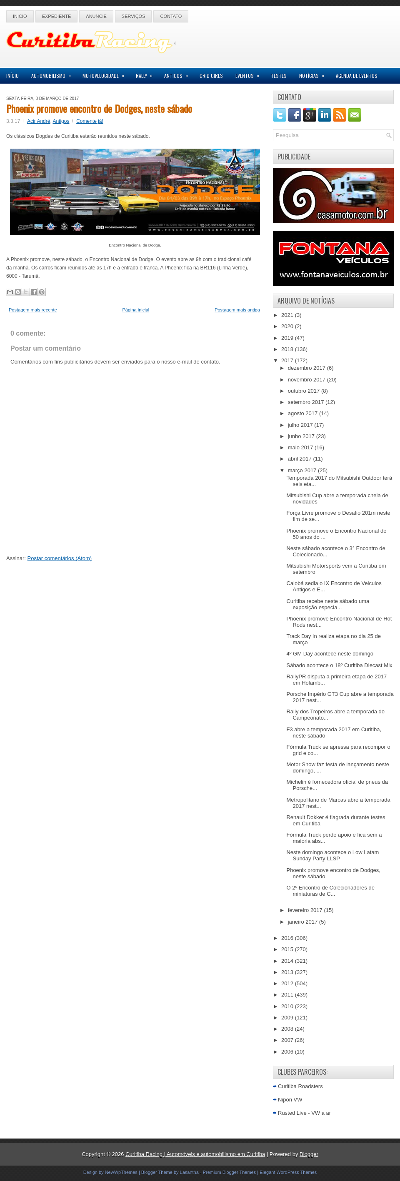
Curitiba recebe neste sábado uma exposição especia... (327, 604)
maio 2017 (301, 447)
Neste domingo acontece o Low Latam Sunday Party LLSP (332, 855)
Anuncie (96, 16)
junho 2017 (302, 436)
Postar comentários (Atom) (60, 558)
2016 (288, 938)
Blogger (309, 1154)
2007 (288, 1040)
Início (20, 16)
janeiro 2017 (303, 922)
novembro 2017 (307, 379)
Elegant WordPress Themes (288, 1172)
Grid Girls (211, 75)
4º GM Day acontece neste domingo (329, 653)
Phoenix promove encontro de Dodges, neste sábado (99, 108)
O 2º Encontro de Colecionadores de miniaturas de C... (330, 891)
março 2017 (303, 470)
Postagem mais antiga (237, 309)
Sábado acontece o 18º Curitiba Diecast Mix (339, 665)
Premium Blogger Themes (229, 1172)
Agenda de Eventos (357, 75)
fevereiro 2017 (306, 910)
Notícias (314, 73)
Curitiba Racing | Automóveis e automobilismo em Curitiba (195, 1154)
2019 (288, 338)
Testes (279, 75)
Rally (147, 73)
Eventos (250, 73)
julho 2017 (301, 425)
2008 (288, 1029)
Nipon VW (290, 1099)
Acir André (38, 121)
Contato (171, 16)
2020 (288, 326)
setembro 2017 (306, 402)
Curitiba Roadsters (300, 1086)
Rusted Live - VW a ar (304, 1113)
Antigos (178, 73)
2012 (288, 983)
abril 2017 (300, 459)
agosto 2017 (303, 413)
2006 (288, 1052)
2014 (288, 961)
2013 (288, 972)
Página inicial (135, 309)
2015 (288, 949)
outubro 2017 (304, 391)
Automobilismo (53, 73)
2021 (288, 315)
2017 (288, 360)
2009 (288, 1017)
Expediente (56, 16)
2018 (288, 349)
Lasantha (189, 1172)
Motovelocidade (106, 73)
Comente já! (89, 121)
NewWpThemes (121, 1172)
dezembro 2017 (307, 368)
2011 (288, 995)
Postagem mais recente (33, 309)
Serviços (133, 16)
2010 (288, 1006)
